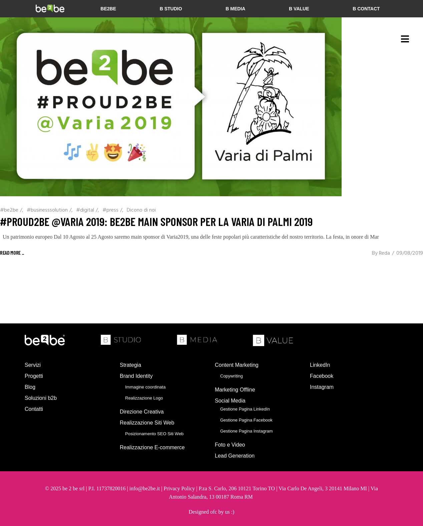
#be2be (9, 210)
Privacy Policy (179, 488)
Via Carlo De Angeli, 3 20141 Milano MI (323, 488)
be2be (108, 8)
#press (110, 210)
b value (299, 8)
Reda (384, 253)
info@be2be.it (144, 488)
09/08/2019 (409, 253)
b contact (366, 8)
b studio (171, 8)
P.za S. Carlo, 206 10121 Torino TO (236, 488)
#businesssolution (47, 210)
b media (235, 8)
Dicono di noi (141, 210)
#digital (85, 210)
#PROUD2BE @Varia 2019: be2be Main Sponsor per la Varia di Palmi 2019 (156, 221)
